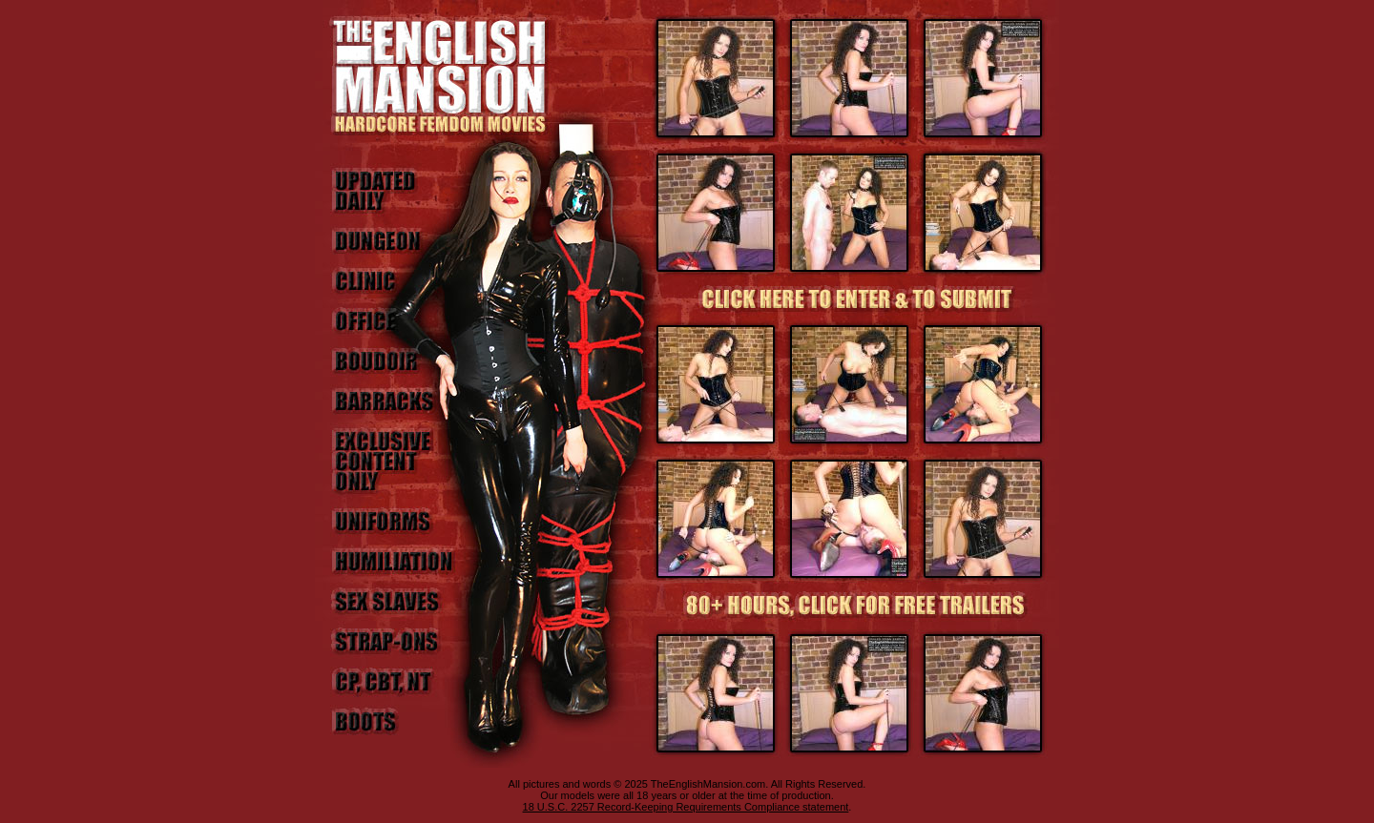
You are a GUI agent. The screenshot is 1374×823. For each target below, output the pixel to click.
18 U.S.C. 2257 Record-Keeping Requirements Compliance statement (686, 807)
